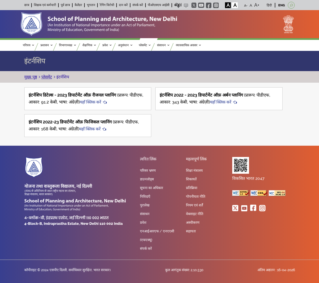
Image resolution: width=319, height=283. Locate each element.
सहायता (191, 231)
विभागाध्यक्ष (67, 45)
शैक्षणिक (89, 45)
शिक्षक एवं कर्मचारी (45, 5)
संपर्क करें (137, 5)
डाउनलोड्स (147, 179)
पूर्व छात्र (65, 5)
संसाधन (163, 45)
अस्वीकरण (193, 223)
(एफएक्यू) (146, 240)
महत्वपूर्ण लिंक (196, 159)
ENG (281, 5)
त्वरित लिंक (148, 159)
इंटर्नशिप (62, 77)
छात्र (26, 5)
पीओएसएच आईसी (158, 5)
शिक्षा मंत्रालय (194, 171)
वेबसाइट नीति (194, 214)
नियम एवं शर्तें (194, 205)
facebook (208, 5)
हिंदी (269, 5)
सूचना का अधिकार (151, 188)
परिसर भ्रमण (148, 171)
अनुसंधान (125, 45)
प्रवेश (107, 45)
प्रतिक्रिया (191, 188)
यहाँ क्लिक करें (90, 102)
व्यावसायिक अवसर (188, 45)
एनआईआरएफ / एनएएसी (157, 231)
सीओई (178, 5)
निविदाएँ (145, 197)
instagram (216, 5)
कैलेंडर (78, 5)
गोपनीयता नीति (195, 197)
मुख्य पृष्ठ (30, 77)
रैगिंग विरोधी (107, 5)
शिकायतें (191, 179)
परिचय (28, 45)
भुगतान (91, 5)
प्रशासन (46, 45)
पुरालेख (145, 205)
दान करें (123, 5)
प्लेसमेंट (145, 45)
